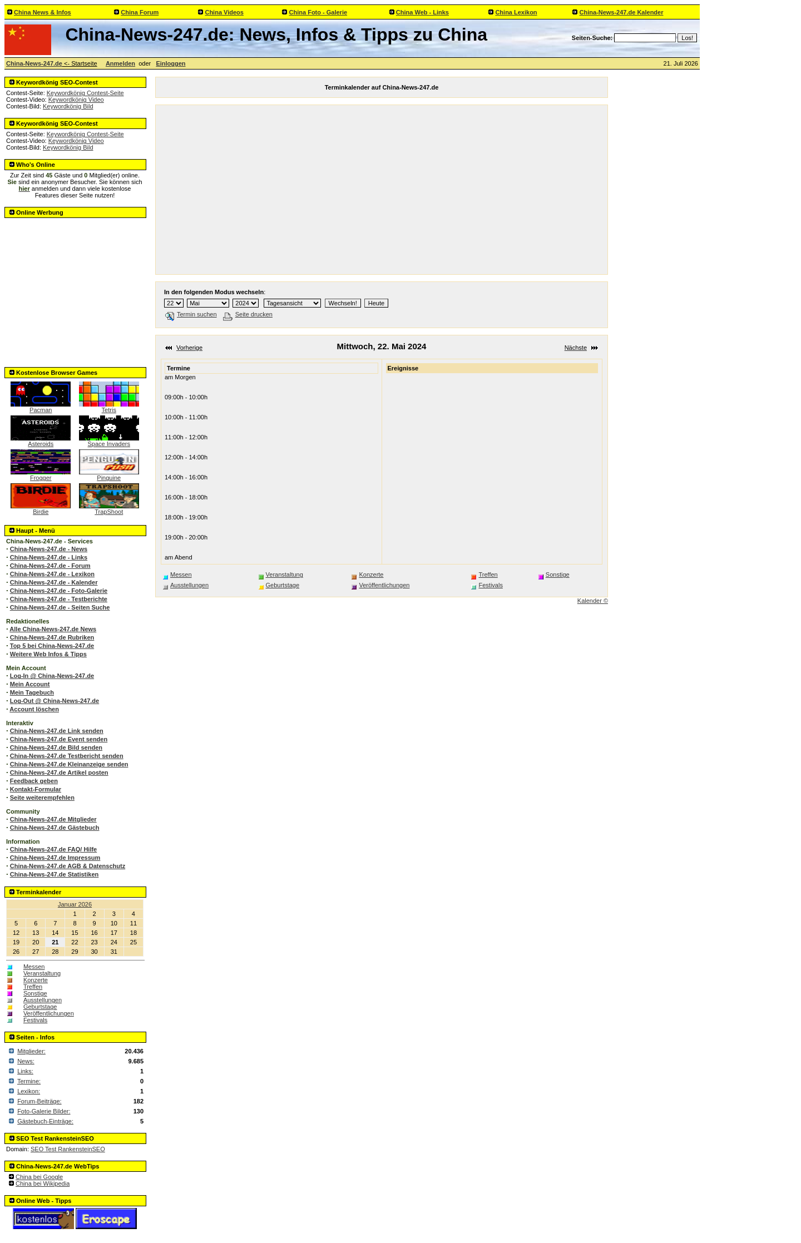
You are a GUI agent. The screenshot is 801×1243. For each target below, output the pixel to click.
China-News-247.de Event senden (58, 739)
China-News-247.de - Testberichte (58, 599)
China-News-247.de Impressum (55, 857)
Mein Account (30, 684)
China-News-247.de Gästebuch (55, 827)
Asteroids (41, 441)
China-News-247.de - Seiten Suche (60, 607)
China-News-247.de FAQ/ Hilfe (53, 849)
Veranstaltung (42, 973)
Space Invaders (109, 441)
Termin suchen (191, 314)
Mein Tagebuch (32, 692)
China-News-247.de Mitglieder (53, 819)
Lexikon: (28, 1091)
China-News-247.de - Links (48, 557)
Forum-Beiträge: (39, 1101)
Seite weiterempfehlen (42, 797)
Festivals (35, 1020)
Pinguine (109, 475)
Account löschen (34, 709)
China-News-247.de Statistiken (54, 874)
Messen (34, 966)
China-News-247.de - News (48, 549)
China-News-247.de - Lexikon (52, 574)
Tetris (109, 407)
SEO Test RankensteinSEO (68, 1149)
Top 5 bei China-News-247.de (52, 645)
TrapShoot (109, 509)
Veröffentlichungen (48, 1013)
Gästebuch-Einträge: (45, 1121)
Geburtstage (40, 1006)
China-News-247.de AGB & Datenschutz (67, 866)
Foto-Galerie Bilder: (43, 1111)
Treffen (32, 986)
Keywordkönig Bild (68, 106)
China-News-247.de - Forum (50, 565)
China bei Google (39, 1176)
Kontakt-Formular (35, 789)
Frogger (41, 475)
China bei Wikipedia (43, 1183)
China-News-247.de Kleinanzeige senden (69, 764)
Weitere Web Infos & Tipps (48, 654)
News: (25, 1061)
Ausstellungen (42, 1000)
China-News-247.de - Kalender (54, 582)
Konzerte (35, 980)
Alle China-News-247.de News (52, 629)
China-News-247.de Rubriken (52, 637)
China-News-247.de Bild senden (56, 747)
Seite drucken (248, 314)
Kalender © (592, 600)
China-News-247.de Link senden (56, 730)
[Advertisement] (75, 289)
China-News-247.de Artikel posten (59, 772)
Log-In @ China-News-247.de (52, 675)
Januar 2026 (75, 904)
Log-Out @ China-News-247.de (54, 700)
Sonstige (35, 993)
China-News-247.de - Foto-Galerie (58, 590)
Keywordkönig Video (76, 99)
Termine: (29, 1081)
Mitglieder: (31, 1051)
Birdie (41, 509)
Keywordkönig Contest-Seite (85, 93)
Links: (25, 1071)
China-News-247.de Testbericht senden (66, 755)
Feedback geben (34, 781)
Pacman (41, 407)
